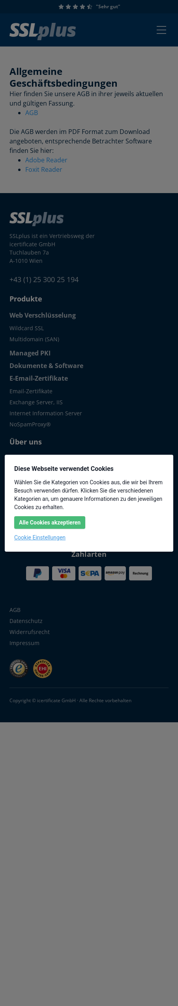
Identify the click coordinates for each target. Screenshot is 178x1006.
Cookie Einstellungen (40, 537)
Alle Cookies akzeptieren (50, 522)
